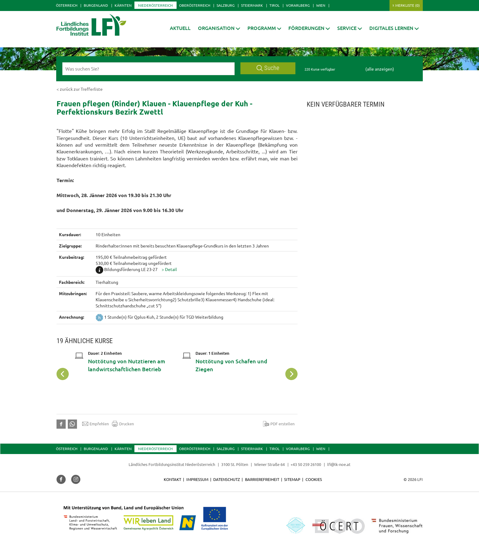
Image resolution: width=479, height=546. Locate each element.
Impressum (197, 479)
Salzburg (226, 5)
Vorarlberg (298, 5)
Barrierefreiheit (262, 479)
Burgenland (96, 5)
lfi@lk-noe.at (338, 464)
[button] (219, 28)
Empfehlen (95, 424)
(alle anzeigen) (379, 68)
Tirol (274, 5)
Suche (268, 67)
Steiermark (252, 5)
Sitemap (292, 479)
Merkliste (407, 5)
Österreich (66, 5)
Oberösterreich (194, 5)
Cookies (313, 479)
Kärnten (123, 5)
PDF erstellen (278, 424)
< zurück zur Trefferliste (80, 89)
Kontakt (172, 479)
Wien (320, 5)
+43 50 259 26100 (306, 464)
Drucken (123, 424)
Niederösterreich (155, 5)
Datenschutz (226, 479)
